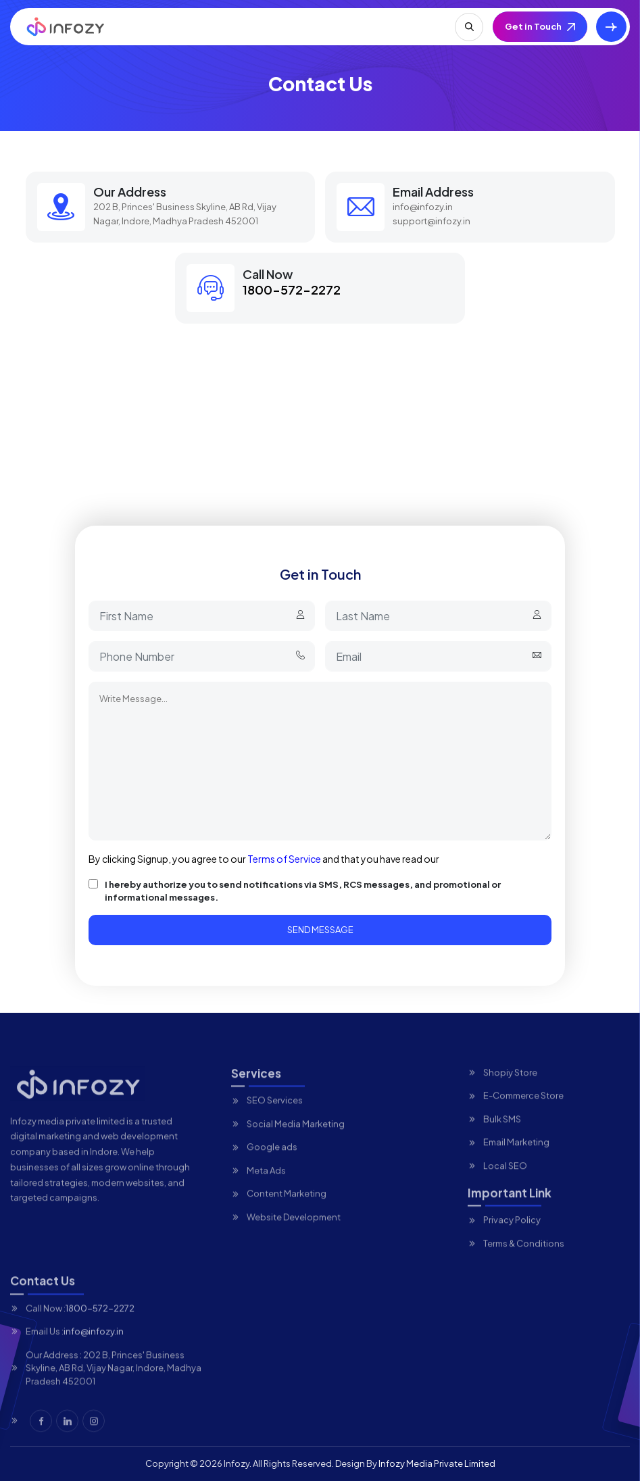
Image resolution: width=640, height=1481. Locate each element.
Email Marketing (516, 1160)
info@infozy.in (423, 206)
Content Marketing (286, 1212)
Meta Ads (266, 1188)
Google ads (272, 1165)
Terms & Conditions (523, 1261)
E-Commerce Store (523, 1114)
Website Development (294, 1235)
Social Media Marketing (296, 1141)
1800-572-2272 (292, 289)
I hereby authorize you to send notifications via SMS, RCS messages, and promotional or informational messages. (303, 891)
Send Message (320, 929)
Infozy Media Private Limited (436, 1463)
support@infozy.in (431, 221)
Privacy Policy (512, 1238)
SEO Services (275, 1118)
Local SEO (505, 1183)
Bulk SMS (502, 1137)
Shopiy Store (510, 1090)
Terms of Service (284, 859)
